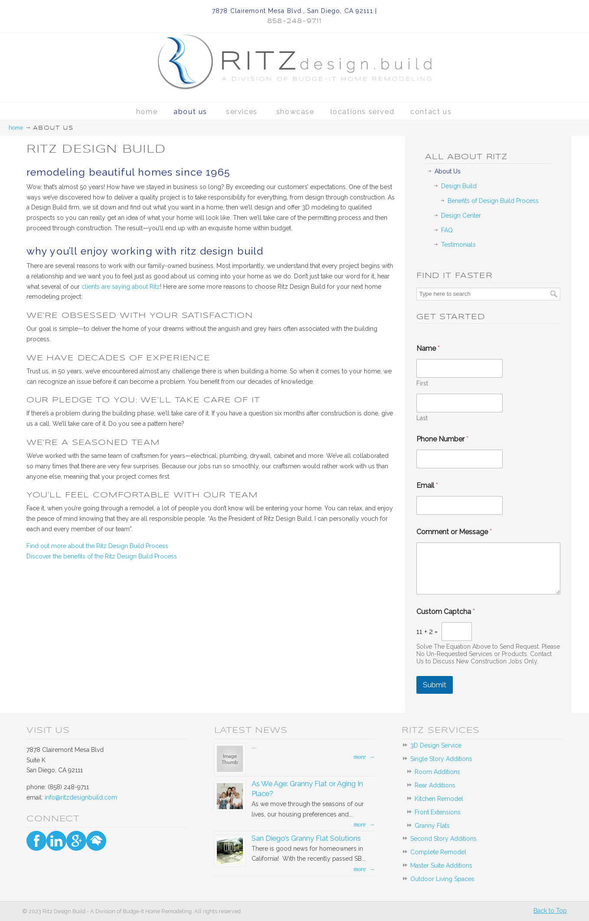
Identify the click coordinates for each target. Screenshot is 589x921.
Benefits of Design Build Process (493, 200)
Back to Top (550, 910)
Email (427, 485)
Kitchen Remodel (439, 798)
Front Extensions (438, 812)
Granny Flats (432, 825)
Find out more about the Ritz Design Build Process (97, 545)
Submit (434, 684)
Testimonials (458, 244)
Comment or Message (454, 532)
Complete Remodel (438, 852)
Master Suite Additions (441, 865)
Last (422, 418)
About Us (448, 171)
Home (16, 127)
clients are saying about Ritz (121, 286)
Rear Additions (435, 785)
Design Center (461, 215)
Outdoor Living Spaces (442, 878)
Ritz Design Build (294, 52)
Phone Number (442, 439)
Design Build (459, 186)
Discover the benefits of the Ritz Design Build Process (101, 556)
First (422, 383)
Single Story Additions (441, 758)
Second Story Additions (443, 838)
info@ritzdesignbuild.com (81, 797)
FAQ (447, 230)
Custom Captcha (445, 611)
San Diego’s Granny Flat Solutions (306, 838)
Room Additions (437, 771)
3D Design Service (435, 745)
